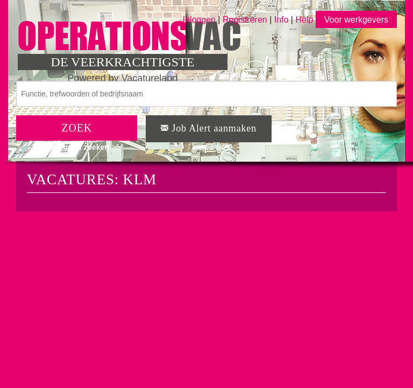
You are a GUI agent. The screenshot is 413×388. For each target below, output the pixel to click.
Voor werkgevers (356, 19)
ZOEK (76, 128)
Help (304, 19)
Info (281, 19)
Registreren (246, 19)
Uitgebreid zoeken (76, 147)
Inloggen (199, 19)
